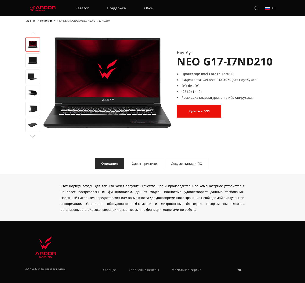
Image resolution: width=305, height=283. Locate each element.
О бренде (108, 270)
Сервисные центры (144, 270)
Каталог (82, 8)
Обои (148, 8)
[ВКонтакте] (239, 269)
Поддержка (116, 8)
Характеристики (144, 163)
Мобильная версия (186, 270)
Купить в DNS (199, 111)
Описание (109, 163)
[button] (32, 136)
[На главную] (42, 8)
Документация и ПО (186, 163)
